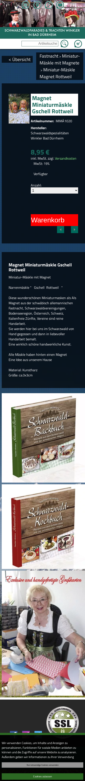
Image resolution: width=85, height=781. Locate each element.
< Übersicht (20, 59)
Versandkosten (65, 158)
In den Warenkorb (37, 220)
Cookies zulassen (42, 776)
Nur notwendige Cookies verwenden (43, 765)
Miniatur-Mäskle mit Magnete (60, 59)
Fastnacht (49, 55)
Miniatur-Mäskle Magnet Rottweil (57, 73)
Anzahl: (36, 185)
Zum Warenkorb (78, 41)
